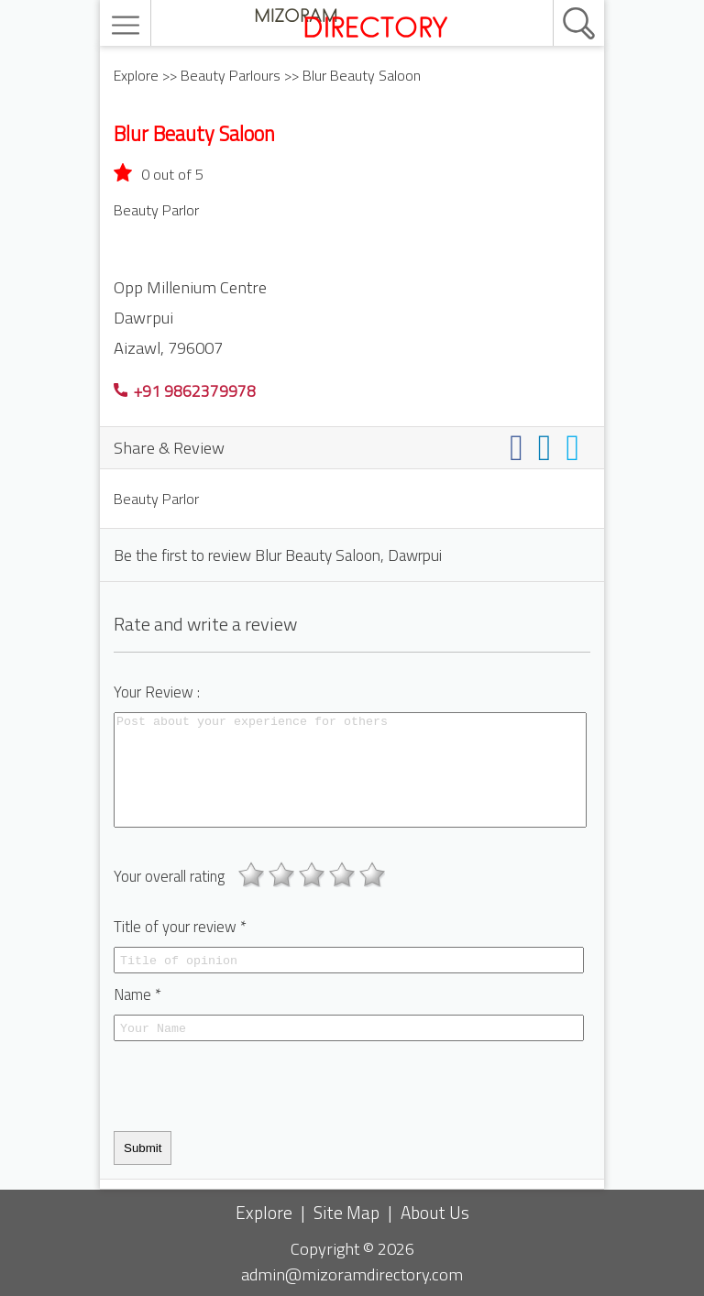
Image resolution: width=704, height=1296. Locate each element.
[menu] (127, 25)
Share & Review (169, 447)
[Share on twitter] (576, 447)
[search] (559, 1)
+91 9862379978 (185, 391)
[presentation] (253, 1086)
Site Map (347, 1212)
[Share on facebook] (520, 447)
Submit (142, 1148)
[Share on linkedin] (548, 447)
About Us (435, 1212)
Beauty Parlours (230, 75)
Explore (136, 75)
